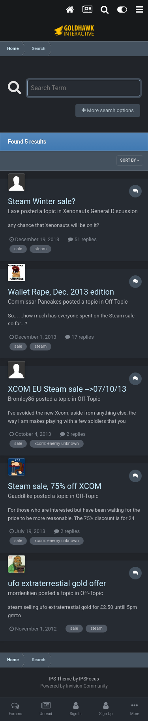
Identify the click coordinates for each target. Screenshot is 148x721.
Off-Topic (116, 302)
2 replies (73, 434)
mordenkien (22, 593)
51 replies (82, 239)
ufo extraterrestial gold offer (57, 583)
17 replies (79, 337)
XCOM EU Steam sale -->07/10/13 (67, 389)
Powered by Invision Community (74, 686)
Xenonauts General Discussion (100, 211)
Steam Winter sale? (41, 201)
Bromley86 (21, 399)
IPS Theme (60, 679)
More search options (108, 110)
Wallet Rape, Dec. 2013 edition (61, 292)
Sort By (129, 160)
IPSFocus (89, 679)
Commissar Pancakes (35, 302)
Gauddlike (20, 496)
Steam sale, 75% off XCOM (54, 486)
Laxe (13, 211)
